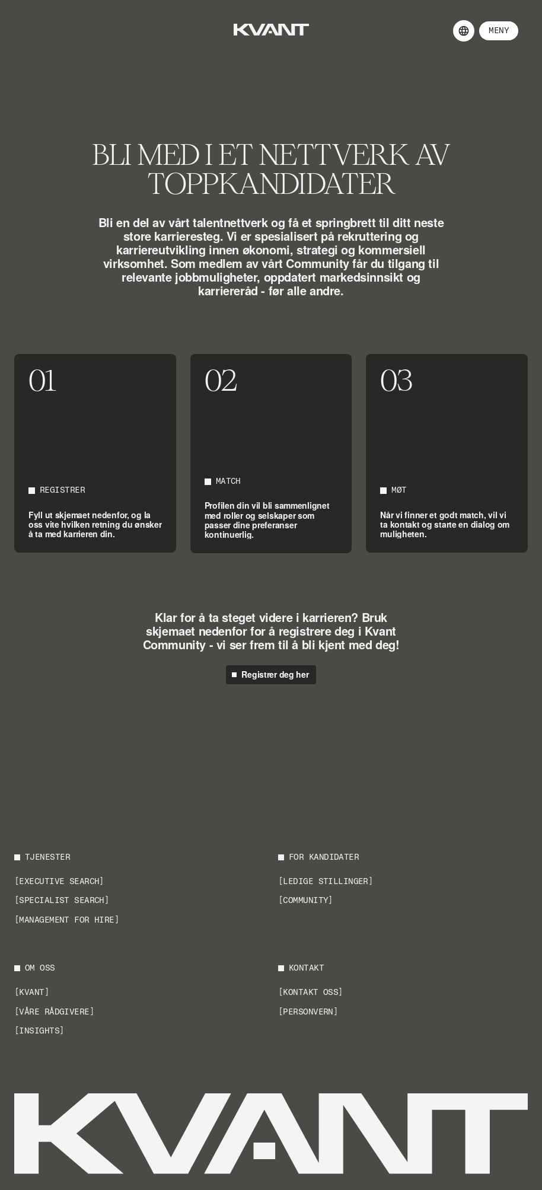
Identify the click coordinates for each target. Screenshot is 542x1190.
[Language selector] (463, 31)
